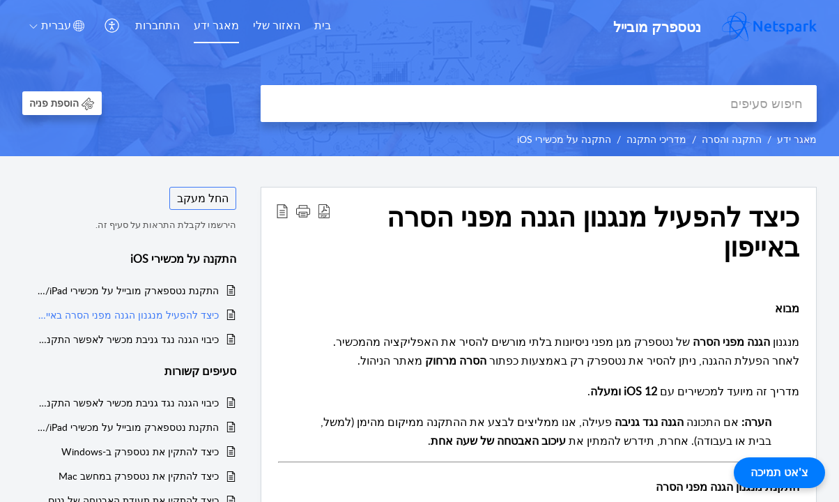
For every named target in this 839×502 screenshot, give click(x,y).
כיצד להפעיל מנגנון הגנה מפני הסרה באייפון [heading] (593, 232)
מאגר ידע (216, 25)
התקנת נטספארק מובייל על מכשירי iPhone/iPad (127, 290)
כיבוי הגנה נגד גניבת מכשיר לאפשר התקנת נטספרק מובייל (127, 339)
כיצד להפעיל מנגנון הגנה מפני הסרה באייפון (127, 314)
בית (322, 25)
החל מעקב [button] (203, 198)
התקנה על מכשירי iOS (564, 139)
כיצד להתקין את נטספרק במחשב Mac (139, 475)
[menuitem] (322, 26)
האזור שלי (276, 25)
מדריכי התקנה (656, 139)
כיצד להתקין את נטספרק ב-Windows (140, 451)
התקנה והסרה (732, 139)
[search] (539, 103)
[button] (110, 26)
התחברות (157, 25)
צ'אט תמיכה (779, 472)
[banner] (419, 78)
